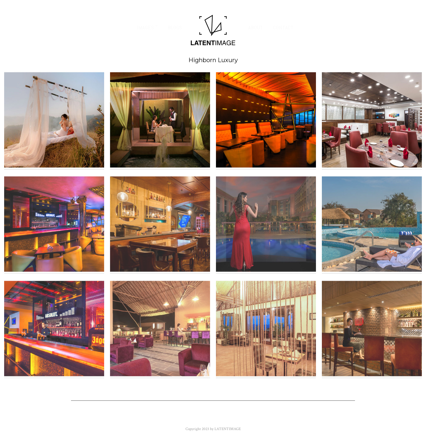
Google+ (243, 417)
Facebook (125, 417)
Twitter (157, 417)
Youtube (212, 417)
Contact (283, 27)
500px (306, 417)
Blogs (175, 27)
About (255, 27)
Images (145, 27)
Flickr (184, 417)
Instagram (276, 417)
